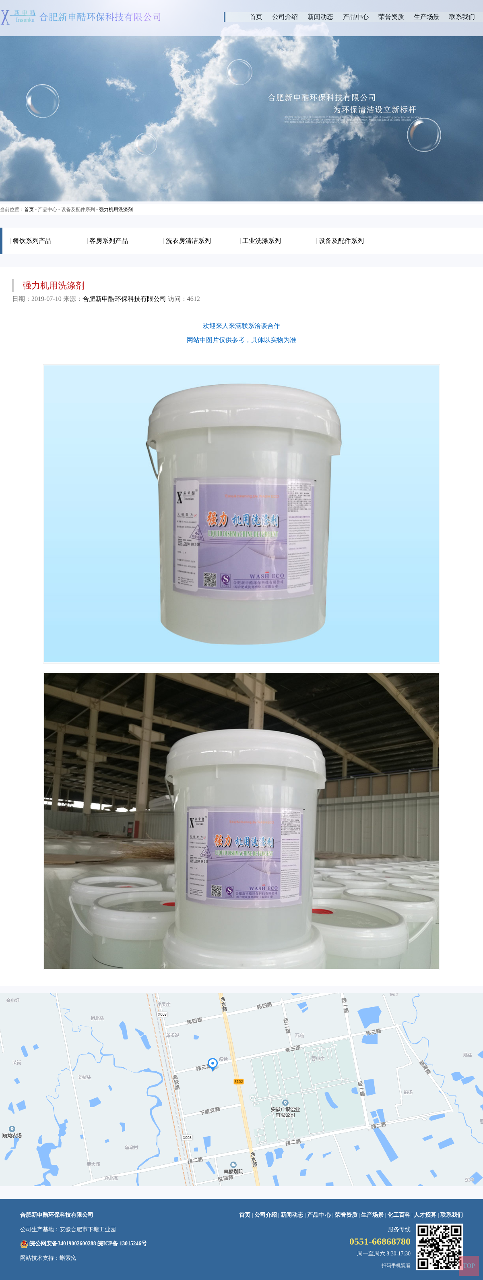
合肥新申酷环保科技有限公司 (124, 298)
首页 (256, 16)
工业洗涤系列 (261, 241)
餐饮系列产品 (32, 241)
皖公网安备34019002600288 (62, 1244)
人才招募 (425, 1215)
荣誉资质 (391, 16)
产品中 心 (319, 1215)
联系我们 (462, 16)
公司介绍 (285, 16)
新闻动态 (320, 16)
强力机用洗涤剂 (116, 209)
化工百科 (399, 1215)
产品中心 (356, 16)
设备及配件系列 (341, 241)
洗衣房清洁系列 (188, 241)
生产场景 (427, 16)
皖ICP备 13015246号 (122, 1244)
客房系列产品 (108, 241)
